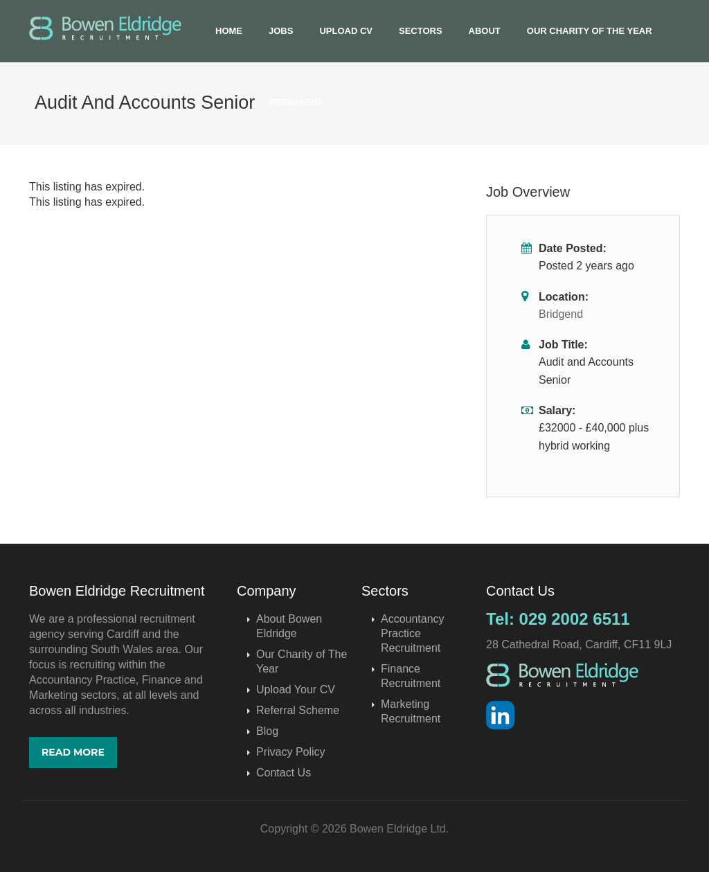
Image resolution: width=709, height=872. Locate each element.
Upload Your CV (295, 689)
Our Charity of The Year (589, 31)
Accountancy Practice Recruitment (413, 633)
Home (228, 31)
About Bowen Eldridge (289, 626)
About (485, 31)
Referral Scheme (297, 710)
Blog (267, 731)
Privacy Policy (290, 752)
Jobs (281, 31)
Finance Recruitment (410, 676)
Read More (73, 752)
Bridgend (561, 314)
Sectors (420, 31)
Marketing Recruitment (410, 711)
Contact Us (283, 772)
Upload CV (346, 31)
